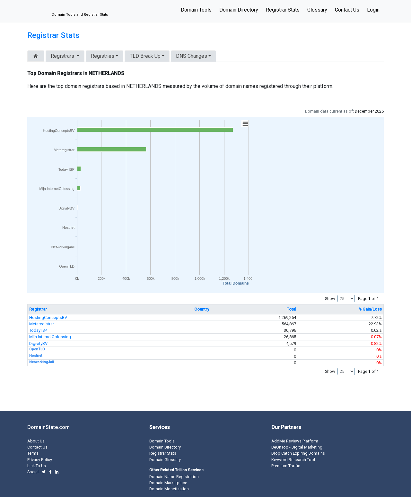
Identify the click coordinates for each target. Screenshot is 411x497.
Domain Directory (238, 10)
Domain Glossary (165, 459)
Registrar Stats (283, 10)
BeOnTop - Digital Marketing (296, 447)
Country (201, 309)
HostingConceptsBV (48, 317)
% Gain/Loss (370, 309)
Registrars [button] (63, 56)
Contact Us (347, 10)
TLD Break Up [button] (145, 56)
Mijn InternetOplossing (50, 336)
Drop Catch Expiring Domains (298, 453)
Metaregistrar (41, 323)
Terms (33, 453)
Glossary (317, 10)
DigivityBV (38, 343)
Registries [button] (102, 56)
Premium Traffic (285, 465)
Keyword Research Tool (293, 459)
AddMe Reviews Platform (294, 441)
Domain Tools (196, 10)
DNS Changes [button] (191, 56)
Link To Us (36, 465)
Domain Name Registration (174, 476)
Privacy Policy (39, 459)
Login (373, 10)
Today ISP (38, 330)
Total (291, 309)
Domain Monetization (169, 488)
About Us (36, 441)
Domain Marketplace (168, 482)
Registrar (38, 309)
